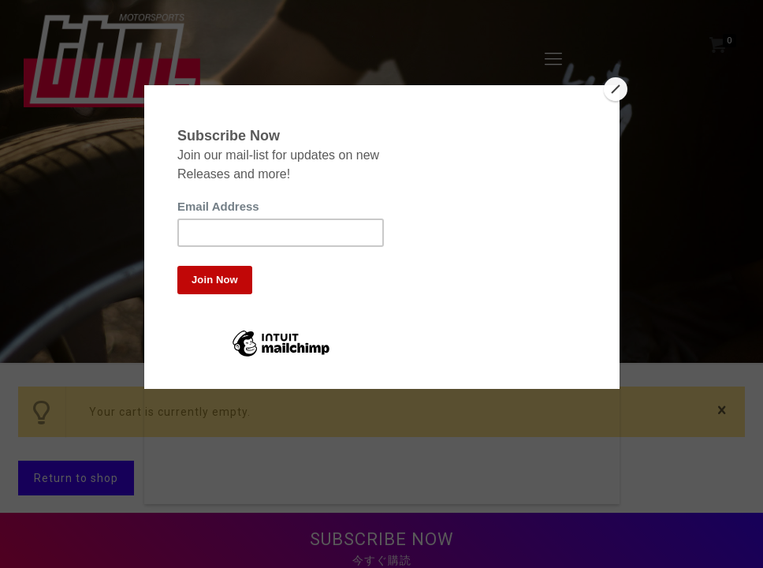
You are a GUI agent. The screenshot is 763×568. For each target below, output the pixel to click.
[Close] (615, 89)
